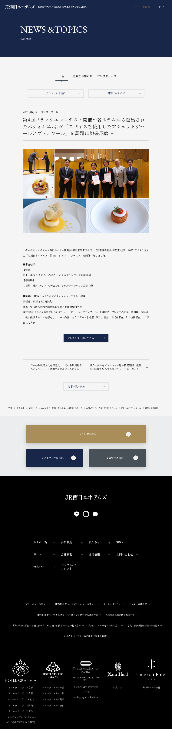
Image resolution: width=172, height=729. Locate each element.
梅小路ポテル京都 (151, 687)
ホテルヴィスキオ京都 (53, 687)
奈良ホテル (118, 687)
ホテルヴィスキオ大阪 (53, 693)
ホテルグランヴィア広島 (20, 711)
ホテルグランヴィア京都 (20, 687)
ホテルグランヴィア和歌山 (20, 699)
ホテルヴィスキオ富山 (53, 705)
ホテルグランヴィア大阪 (20, 693)
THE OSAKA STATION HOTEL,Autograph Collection (86, 692)
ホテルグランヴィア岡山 (20, 705)
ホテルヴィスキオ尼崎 (53, 699)
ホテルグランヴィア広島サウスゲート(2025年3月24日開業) (20, 720)
